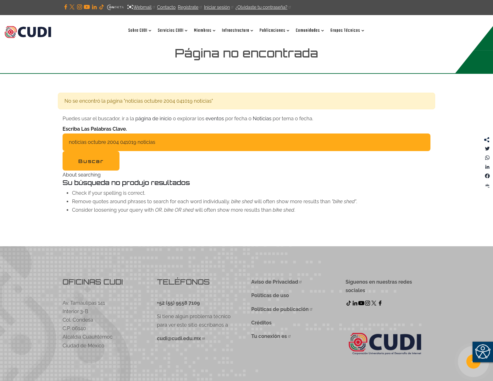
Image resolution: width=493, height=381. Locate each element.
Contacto (166, 7)
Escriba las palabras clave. (95, 129)
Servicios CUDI (173, 30)
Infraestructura (237, 30)
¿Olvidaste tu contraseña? (263, 7)
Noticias (262, 119)
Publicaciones (275, 30)
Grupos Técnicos (347, 30)
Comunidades (310, 30)
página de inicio (153, 119)
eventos (215, 119)
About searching (82, 175)
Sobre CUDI (140, 30)
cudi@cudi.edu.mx (181, 338)
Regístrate (190, 7)
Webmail (144, 7)
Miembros (205, 30)
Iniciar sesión (219, 7)
